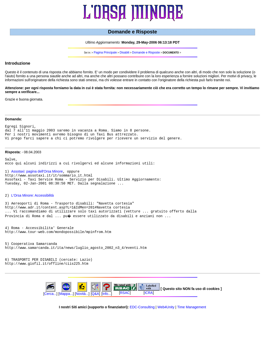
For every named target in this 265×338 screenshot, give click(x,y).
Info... (106, 317)
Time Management (191, 330)
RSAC (125, 316)
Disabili (124, 52)
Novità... (82, 317)
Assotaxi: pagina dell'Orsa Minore (37, 178)
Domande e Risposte (146, 52)
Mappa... (66, 317)
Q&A (95, 317)
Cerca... (50, 317)
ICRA (149, 316)
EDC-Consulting (142, 330)
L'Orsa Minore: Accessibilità (32, 206)
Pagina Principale (105, 52)
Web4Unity (165, 330)
